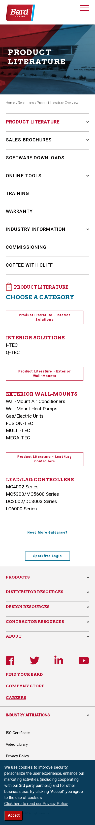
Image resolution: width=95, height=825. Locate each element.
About (13, 636)
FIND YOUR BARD (24, 674)
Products (18, 577)
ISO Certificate (18, 733)
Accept (13, 815)
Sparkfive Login (47, 556)
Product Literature (32, 121)
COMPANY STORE (25, 686)
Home (10, 103)
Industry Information (36, 229)
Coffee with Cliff (29, 265)
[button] (86, 122)
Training (17, 193)
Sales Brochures (29, 139)
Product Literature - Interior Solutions (44, 317)
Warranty (19, 211)
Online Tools (24, 175)
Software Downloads (35, 157)
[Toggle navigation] (84, 9)
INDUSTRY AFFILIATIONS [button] (47, 715)
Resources (26, 103)
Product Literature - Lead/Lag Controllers (44, 459)
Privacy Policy (17, 756)
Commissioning (26, 247)
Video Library (17, 744)
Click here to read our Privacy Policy (36, 803)
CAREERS (16, 697)
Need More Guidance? (47, 532)
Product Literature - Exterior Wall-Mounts (44, 374)
